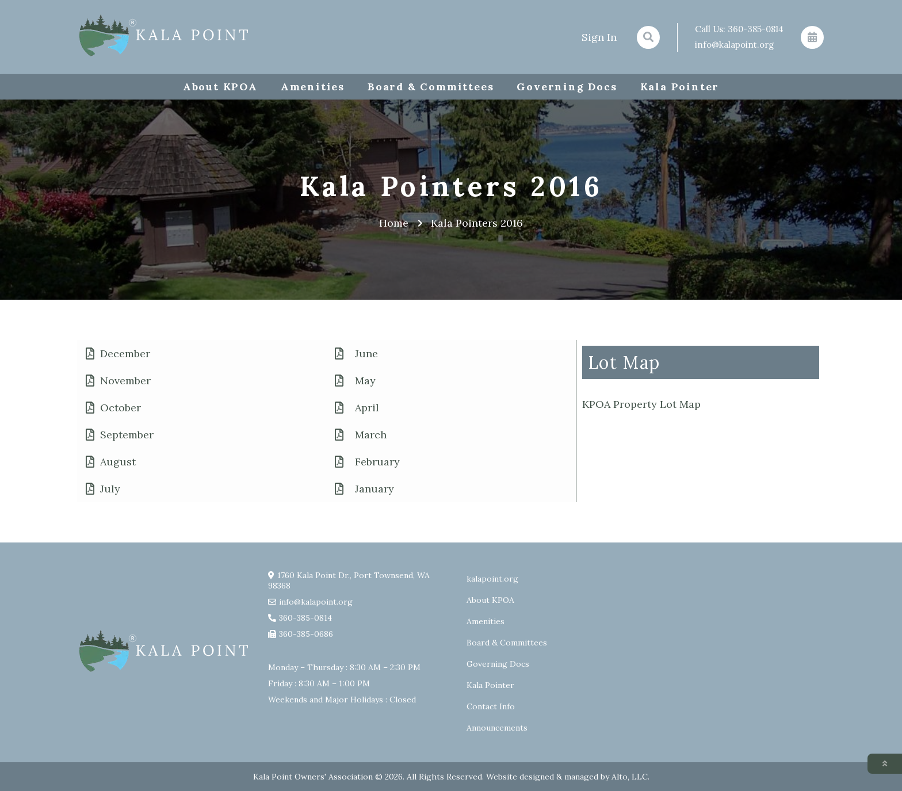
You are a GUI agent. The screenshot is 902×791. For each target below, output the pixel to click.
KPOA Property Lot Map (641, 404)
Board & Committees (431, 86)
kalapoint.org (492, 579)
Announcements (497, 728)
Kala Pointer (680, 86)
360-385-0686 (306, 634)
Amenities (313, 86)
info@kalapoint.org (734, 44)
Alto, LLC (629, 776)
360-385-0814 (755, 29)
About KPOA (220, 86)
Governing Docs (567, 86)
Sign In (599, 37)
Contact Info (491, 706)
